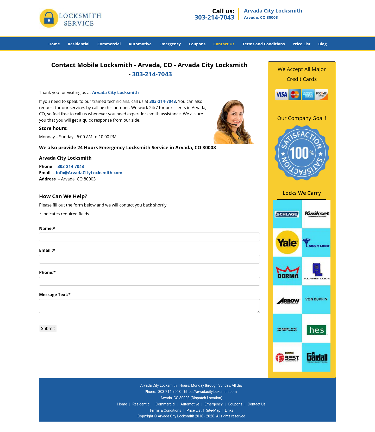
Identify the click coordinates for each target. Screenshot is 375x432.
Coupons (197, 43)
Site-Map (213, 410)
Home (54, 43)
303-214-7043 (214, 17)
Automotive (140, 43)
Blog (322, 43)
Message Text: (55, 294)
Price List (301, 43)
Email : (47, 250)
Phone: (47, 272)
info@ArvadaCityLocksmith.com (89, 173)
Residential (79, 43)
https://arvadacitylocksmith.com (210, 392)
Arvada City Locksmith (115, 92)
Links (229, 410)
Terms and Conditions (263, 43)
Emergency (170, 43)
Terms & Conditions (165, 410)
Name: (47, 228)
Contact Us (223, 43)
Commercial (109, 43)
